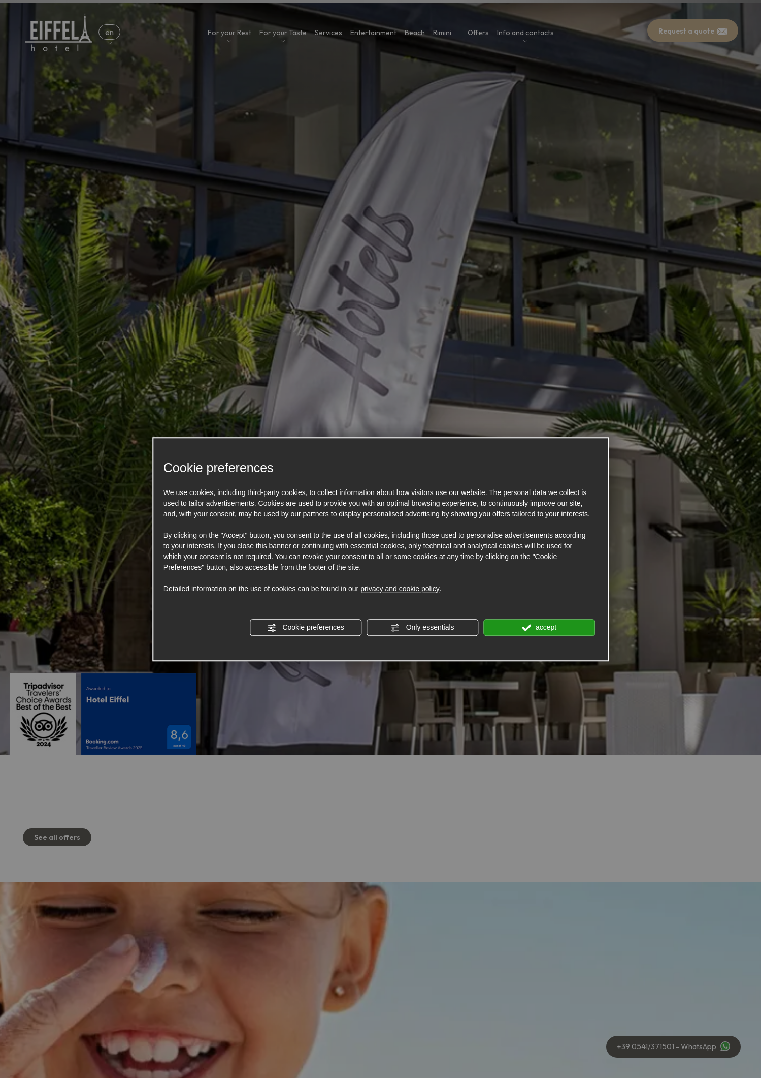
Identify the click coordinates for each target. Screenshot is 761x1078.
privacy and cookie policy (400, 588)
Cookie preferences (306, 627)
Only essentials (422, 627)
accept (539, 627)
